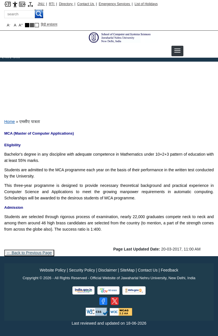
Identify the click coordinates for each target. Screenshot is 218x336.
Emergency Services (115, 4)
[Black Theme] (27, 25)
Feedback (169, 270)
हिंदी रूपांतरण (49, 24)
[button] (177, 51)
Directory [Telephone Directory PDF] (66, 4)
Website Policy (53, 270)
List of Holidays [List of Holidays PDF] (146, 4)
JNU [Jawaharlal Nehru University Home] (41, 4)
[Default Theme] (37, 25)
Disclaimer (107, 270)
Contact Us (86, 4)
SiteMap (127, 270)
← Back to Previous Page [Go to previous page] (29, 253)
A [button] (21, 25)
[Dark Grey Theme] (32, 25)
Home (9, 121)
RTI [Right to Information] (52, 4)
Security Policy (82, 270)
